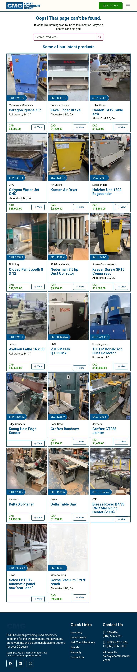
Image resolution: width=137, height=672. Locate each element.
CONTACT (110, 5)
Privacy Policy (34, 655)
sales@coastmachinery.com (117, 656)
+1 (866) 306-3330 (117, 644)
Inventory (76, 632)
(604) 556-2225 (117, 634)
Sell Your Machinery (83, 642)
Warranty (76, 652)
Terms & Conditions (16, 655)
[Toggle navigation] (128, 6)
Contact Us (77, 657)
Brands (75, 647)
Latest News (79, 637)
